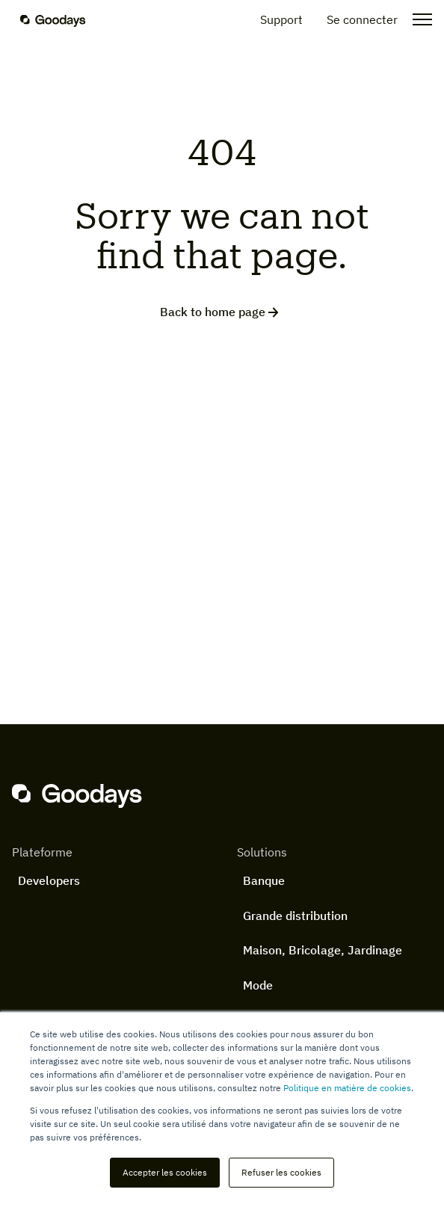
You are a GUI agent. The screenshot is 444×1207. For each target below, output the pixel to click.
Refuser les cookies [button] (281, 1172)
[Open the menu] (418, 19)
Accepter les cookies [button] (165, 1172)
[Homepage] (62, 19)
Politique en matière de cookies (347, 1087)
